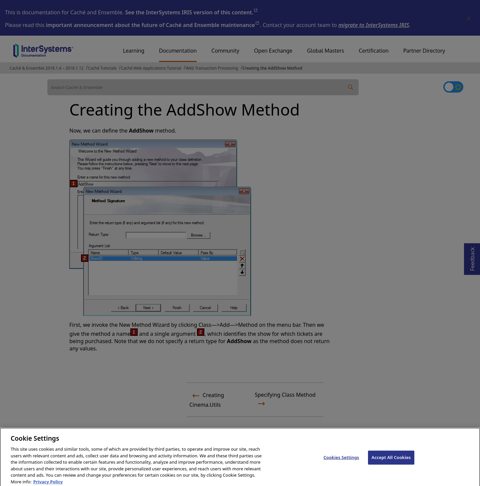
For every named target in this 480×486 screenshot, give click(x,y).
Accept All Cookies (391, 460)
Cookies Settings (341, 460)
